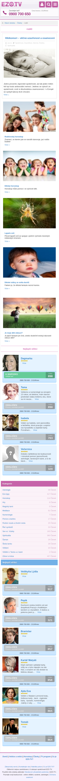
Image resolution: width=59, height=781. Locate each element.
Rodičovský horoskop (14, 137)
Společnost (19, 43)
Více (6, 95)
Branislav (26, 631)
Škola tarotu (7, 544)
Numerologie (8, 515)
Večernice (26, 449)
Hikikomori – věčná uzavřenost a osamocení (30, 38)
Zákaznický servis (11, 767)
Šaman (5, 540)
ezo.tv (10, 43)
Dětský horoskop (12, 186)
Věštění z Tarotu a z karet (13, 552)
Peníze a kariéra (9, 519)
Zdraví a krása (8, 556)
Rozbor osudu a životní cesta (14, 523)
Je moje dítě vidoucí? (14, 333)
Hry (4, 502)
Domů (5, 757)
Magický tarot (8, 506)
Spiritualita (11, 45)
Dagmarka (26, 358)
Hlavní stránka (10, 23)
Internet (35, 43)
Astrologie (6, 490)
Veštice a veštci (15, 757)
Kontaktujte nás (24, 767)
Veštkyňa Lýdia (29, 571)
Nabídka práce (36, 767)
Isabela (25, 418)
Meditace (6, 511)
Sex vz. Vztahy (8, 531)
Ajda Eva (26, 691)
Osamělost (28, 43)
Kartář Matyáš (28, 660)
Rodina (41, 43)
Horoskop (6, 498)
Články (19, 23)
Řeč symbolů (8, 527)
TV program (46, 757)
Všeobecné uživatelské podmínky (36, 772)
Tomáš (24, 722)
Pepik (24, 600)
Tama (24, 387)
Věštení (6, 548)
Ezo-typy (6, 494)
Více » (7, 145)
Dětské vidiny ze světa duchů (17, 282)
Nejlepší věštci (10, 562)
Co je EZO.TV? (48, 767)
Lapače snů (9, 233)
